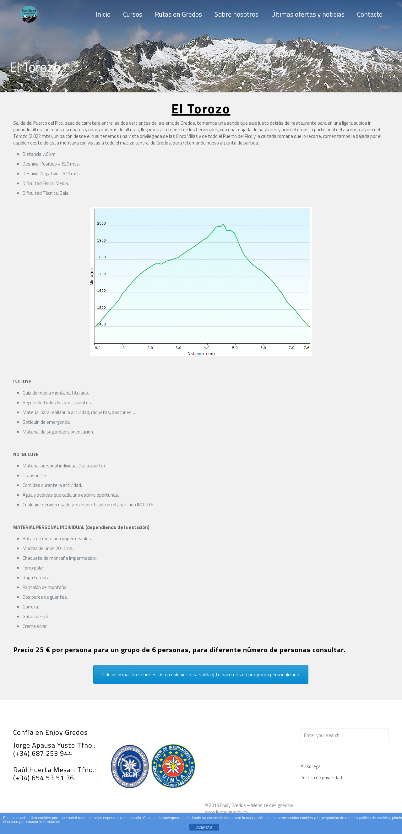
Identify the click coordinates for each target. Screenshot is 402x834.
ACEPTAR (204, 827)
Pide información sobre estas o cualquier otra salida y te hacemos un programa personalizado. (200, 674)
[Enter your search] (345, 735)
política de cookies (374, 818)
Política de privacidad (321, 777)
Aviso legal (311, 766)
